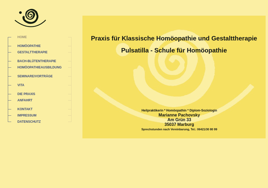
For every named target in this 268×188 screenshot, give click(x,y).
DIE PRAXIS (26, 94)
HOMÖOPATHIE (29, 46)
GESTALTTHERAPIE (33, 52)
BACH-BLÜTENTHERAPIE (37, 61)
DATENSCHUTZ (29, 122)
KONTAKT (25, 109)
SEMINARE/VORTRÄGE (35, 76)
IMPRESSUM (27, 115)
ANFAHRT (25, 100)
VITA (21, 85)
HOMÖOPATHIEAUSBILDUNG (40, 67)
